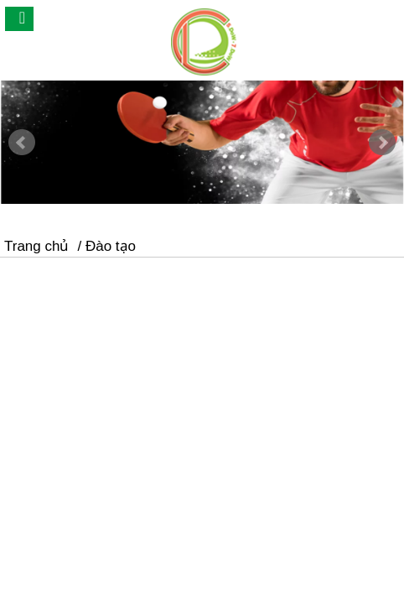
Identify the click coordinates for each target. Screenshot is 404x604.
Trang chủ (36, 246)
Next (382, 142)
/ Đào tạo (106, 246)
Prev (21, 142)
